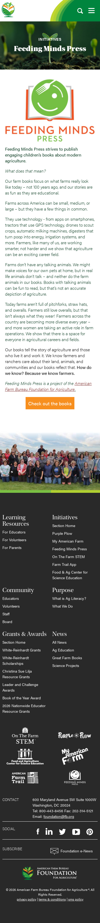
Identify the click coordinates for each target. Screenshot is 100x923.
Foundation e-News (71, 851)
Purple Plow (62, 533)
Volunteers (11, 606)
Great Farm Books (67, 657)
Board (7, 621)
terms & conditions (52, 899)
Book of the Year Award (21, 697)
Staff (6, 613)
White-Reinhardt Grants (21, 650)
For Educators (14, 532)
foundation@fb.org (58, 816)
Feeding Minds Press (69, 548)
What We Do (62, 606)
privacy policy (26, 899)
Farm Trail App (64, 564)
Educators (10, 598)
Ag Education (63, 650)
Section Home (63, 525)
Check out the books (50, 403)
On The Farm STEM (68, 556)
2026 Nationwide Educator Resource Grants (24, 708)
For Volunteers (14, 539)
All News (59, 642)
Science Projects (65, 665)
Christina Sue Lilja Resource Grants (17, 673)
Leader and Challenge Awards (20, 687)
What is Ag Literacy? (69, 598)
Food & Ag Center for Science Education (70, 574)
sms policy (75, 899)
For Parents (12, 547)
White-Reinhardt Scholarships (15, 660)
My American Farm (67, 541)
